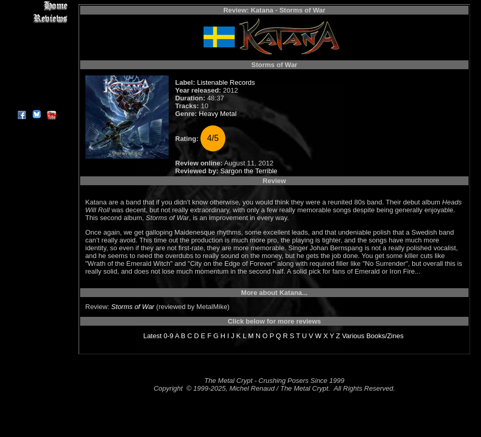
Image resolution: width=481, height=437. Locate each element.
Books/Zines (385, 336)
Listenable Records (226, 82)
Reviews (36, 18)
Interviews (36, 30)
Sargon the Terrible (248, 171)
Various (353, 336)
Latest (152, 336)
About (36, 102)
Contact (36, 90)
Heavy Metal (217, 114)
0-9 (168, 336)
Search (36, 78)
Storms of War (133, 307)
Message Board (36, 54)
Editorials (36, 42)
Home (36, 6)
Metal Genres (36, 66)
